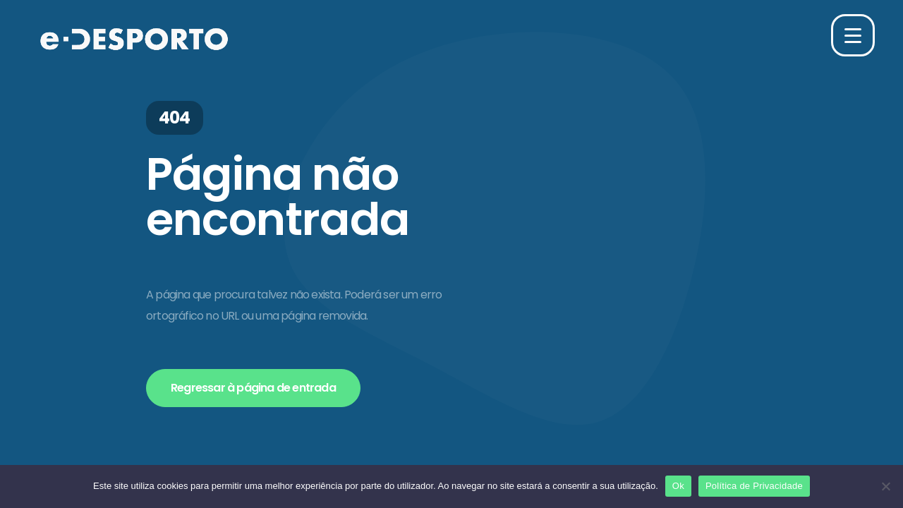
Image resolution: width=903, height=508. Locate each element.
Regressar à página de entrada (253, 388)
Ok (678, 485)
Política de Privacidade (754, 485)
